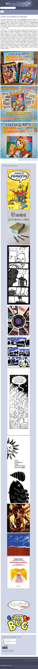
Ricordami (6, 645)
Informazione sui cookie (5, 665)
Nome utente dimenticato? (8, 650)
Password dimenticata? (7, 651)
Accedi (4, 647)
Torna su (36, 667)
